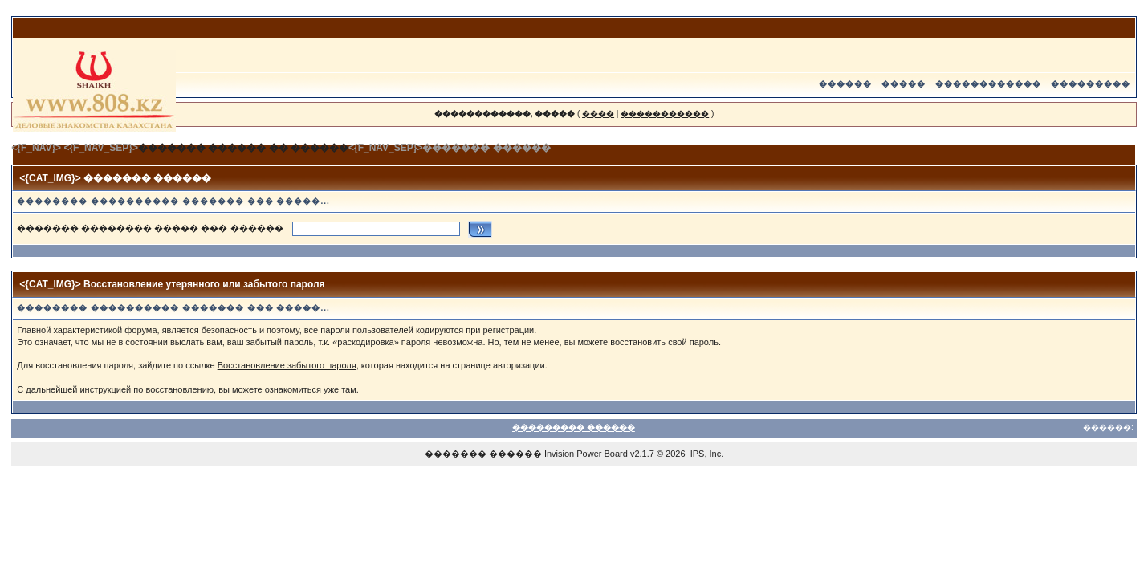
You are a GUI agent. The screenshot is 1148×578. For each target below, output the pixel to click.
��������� (1090, 83)
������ (845, 83)
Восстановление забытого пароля (287, 365)
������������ (988, 83)
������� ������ (483, 453)
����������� (665, 113)
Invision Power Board (586, 453)
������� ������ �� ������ (243, 147)
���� (598, 113)
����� (903, 83)
